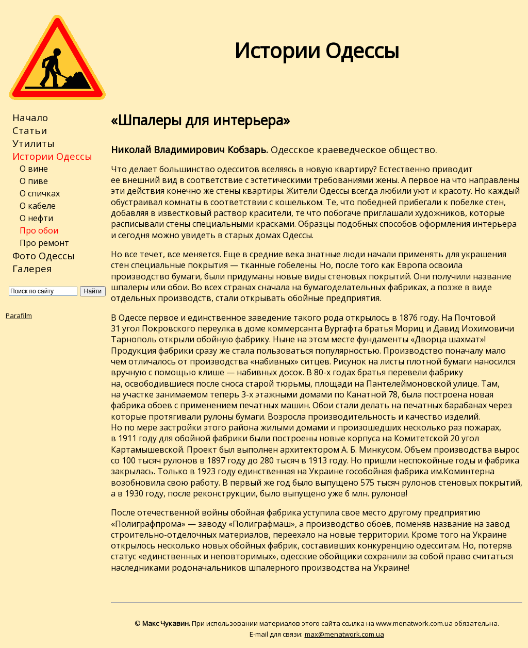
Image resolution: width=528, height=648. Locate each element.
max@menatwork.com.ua (344, 634)
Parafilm (19, 315)
